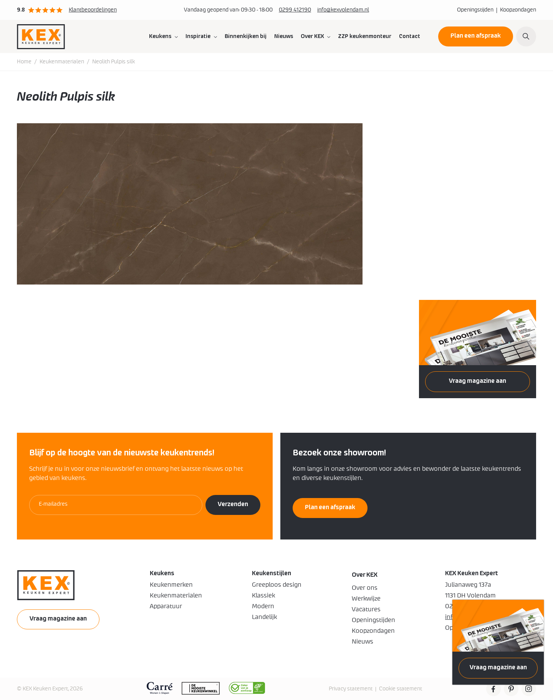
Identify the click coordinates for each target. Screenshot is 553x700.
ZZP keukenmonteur (364, 36)
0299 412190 (295, 10)
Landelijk (264, 617)
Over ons (364, 588)
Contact (409, 36)
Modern (263, 606)
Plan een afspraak (475, 36)
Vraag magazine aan (498, 667)
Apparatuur (166, 606)
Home (24, 62)
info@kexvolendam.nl (343, 10)
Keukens (160, 36)
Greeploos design (276, 585)
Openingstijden (475, 10)
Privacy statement (351, 689)
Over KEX (312, 36)
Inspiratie (197, 36)
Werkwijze (366, 599)
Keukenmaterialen (62, 62)
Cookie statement (400, 689)
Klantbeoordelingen (93, 10)
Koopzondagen (518, 10)
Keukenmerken (171, 585)
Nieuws (283, 36)
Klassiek (263, 595)
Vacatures (366, 609)
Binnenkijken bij (246, 36)
